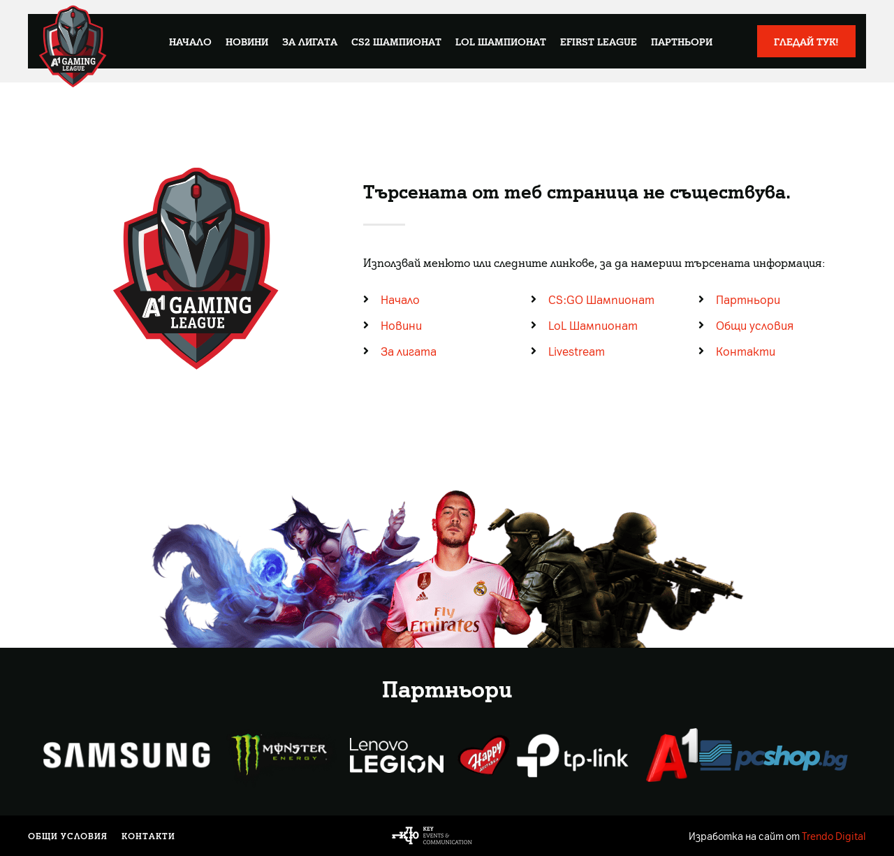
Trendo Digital (834, 835)
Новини (247, 41)
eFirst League (598, 41)
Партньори (681, 41)
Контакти (148, 835)
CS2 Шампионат (396, 41)
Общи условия (68, 835)
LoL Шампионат (500, 41)
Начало (190, 41)
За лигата (309, 41)
